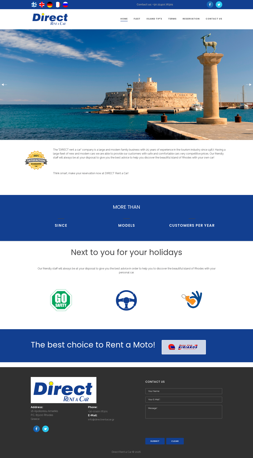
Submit (155, 441)
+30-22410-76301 (98, 411)
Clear (175, 441)
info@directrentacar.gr (101, 419)
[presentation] (170, 427)
